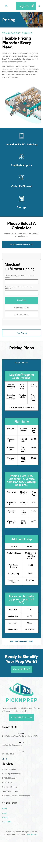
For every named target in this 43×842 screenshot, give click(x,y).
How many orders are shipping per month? (19, 287)
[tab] (21, 244)
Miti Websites (32, 834)
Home (4, 808)
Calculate (21, 300)
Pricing (5, 817)
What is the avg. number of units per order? (19, 276)
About (4, 813)
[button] (39, 6)
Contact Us (6, 822)
